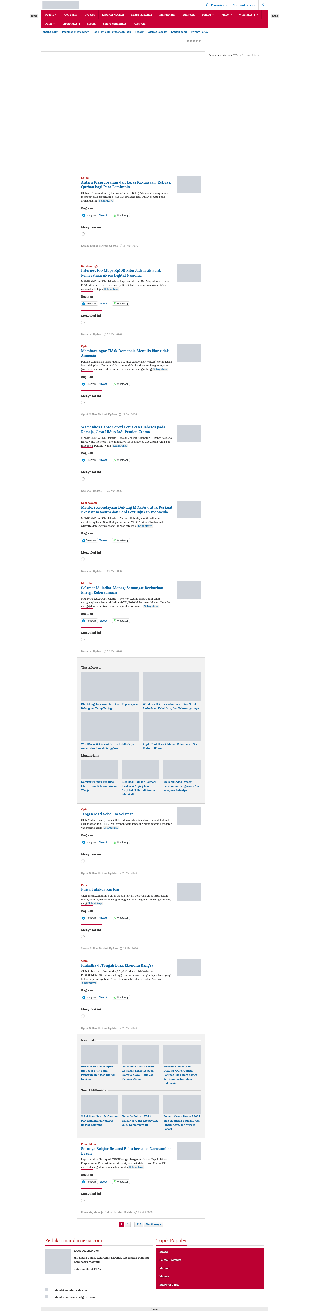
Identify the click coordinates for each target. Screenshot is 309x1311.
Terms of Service (252, 55)
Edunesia (86, 1217)
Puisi (84, 889)
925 (139, 1229)
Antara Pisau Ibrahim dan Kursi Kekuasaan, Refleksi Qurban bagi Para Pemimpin (122, 184)
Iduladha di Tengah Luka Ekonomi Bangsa (120, 969)
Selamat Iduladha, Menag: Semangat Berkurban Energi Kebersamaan (125, 595)
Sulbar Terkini (99, 246)
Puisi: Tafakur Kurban (101, 894)
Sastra (85, 953)
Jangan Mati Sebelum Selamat (109, 818)
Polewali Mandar (170, 1264)
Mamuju (99, 1217)
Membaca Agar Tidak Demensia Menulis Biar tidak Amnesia (123, 353)
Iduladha (86, 588)
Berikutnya (153, 1229)
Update (113, 246)
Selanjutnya (106, 200)
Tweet (103, 215)
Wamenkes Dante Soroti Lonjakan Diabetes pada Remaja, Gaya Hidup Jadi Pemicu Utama (126, 429)
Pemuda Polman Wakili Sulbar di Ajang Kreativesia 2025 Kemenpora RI (140, 1125)
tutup (34, 15)
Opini (84, 346)
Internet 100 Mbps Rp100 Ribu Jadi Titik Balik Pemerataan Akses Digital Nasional (124, 273)
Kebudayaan (89, 503)
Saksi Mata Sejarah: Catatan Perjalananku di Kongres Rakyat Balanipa (99, 1125)
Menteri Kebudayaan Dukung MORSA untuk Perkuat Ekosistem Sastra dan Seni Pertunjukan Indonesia (126, 512)
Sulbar (163, 1256)
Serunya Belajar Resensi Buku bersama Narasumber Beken (117, 1155)
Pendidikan (88, 1148)
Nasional (86, 334)
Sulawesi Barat (169, 1289)
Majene (164, 1281)
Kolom (85, 177)
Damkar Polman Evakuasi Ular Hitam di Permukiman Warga (99, 791)
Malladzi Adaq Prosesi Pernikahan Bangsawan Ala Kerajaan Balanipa (181, 791)
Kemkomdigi (89, 266)
